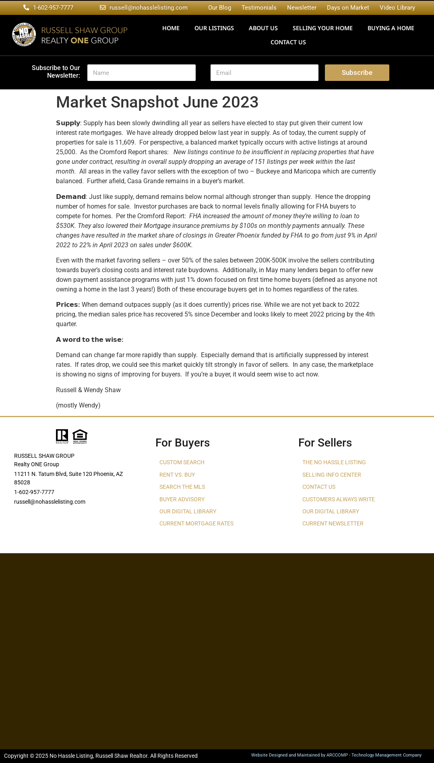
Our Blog (219, 7)
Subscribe (357, 72)
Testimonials (259, 7)
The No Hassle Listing (334, 462)
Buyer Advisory (182, 499)
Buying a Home (391, 28)
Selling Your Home (323, 28)
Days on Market (348, 7)
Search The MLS (182, 487)
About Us (263, 28)
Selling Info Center (331, 474)
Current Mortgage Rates (196, 523)
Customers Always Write (338, 499)
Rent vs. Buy (177, 474)
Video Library (397, 7)
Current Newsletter (333, 523)
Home (171, 28)
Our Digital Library (187, 511)
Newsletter (301, 7)
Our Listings (214, 28)
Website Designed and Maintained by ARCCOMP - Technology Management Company (336, 755)
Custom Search (182, 462)
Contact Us (288, 42)
